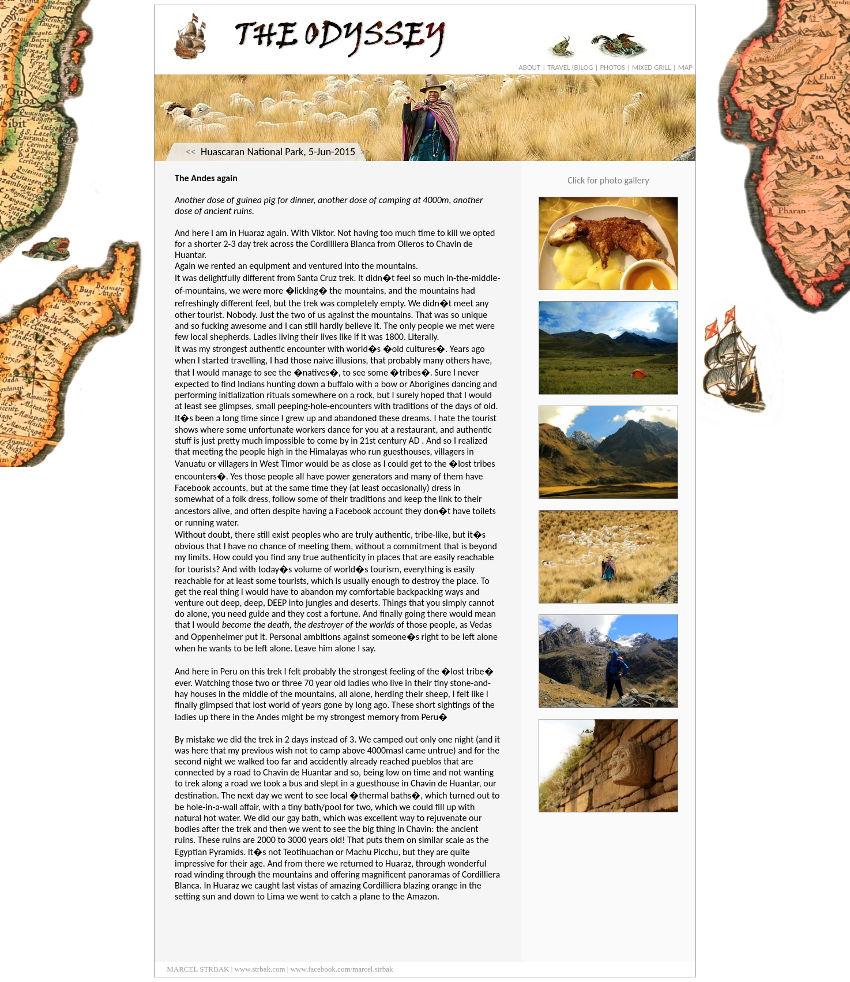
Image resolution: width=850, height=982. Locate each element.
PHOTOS (612, 67)
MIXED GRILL (651, 67)
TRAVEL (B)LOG (570, 67)
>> (365, 151)
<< (191, 151)
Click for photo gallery (608, 180)
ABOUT (529, 67)
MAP (685, 67)
